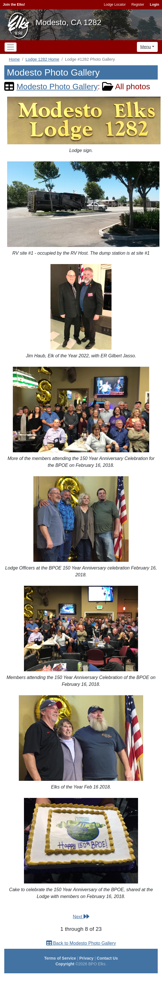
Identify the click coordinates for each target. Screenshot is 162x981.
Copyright (64, 964)
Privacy (86, 958)
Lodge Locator (115, 5)
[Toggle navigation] (11, 47)
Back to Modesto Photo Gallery (81, 943)
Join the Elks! (14, 5)
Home (14, 59)
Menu (145, 46)
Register (137, 5)
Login (154, 5)
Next (81, 916)
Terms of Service (60, 958)
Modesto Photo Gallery (57, 86)
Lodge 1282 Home (42, 59)
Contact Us (107, 958)
